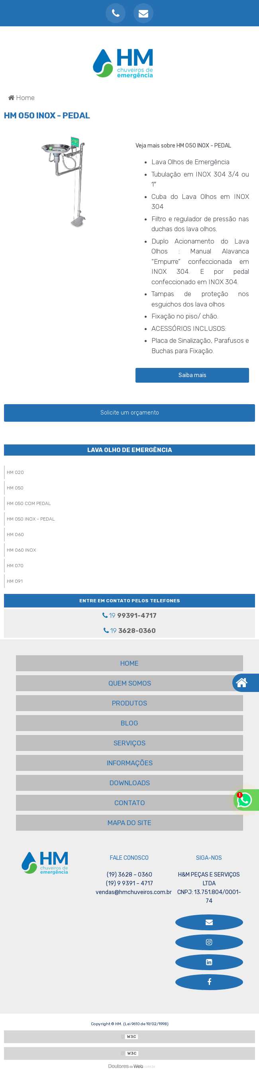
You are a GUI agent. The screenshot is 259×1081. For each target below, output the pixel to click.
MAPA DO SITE (129, 823)
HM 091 (15, 581)
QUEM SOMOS (129, 683)
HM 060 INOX (21, 550)
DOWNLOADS (130, 783)
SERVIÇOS (129, 743)
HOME (129, 663)
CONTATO (129, 803)
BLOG (129, 723)
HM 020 (15, 472)
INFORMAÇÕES (130, 763)
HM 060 (15, 534)
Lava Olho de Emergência (129, 450)
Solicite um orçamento (129, 412)
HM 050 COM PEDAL (29, 503)
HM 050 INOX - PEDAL (31, 519)
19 (129, 615)
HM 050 (15, 488)
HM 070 (15, 565)
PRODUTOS (129, 703)
